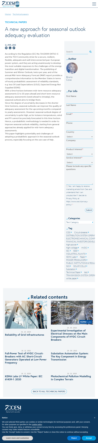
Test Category (72, 222)
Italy (52, 140)
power (8, 63)
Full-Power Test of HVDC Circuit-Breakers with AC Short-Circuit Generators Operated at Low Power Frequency (26, 358)
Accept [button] (89, 438)
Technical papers (21, 14)
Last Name (71, 105)
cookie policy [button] (37, 424)
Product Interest (74, 149)
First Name (71, 96)
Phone (69, 123)
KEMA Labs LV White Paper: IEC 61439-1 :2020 (23, 378)
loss (11, 84)
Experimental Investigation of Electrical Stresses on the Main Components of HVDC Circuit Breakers (69, 335)
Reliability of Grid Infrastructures (24, 334)
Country (70, 132)
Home (8, 14)
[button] (95, 418)
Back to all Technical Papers (49, 391)
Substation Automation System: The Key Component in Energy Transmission (69, 356)
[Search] (77, 51)
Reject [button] (74, 438)
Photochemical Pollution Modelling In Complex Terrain (71, 378)
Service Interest (74, 158)
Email (69, 114)
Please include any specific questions (78, 167)
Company (71, 140)
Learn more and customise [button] (17, 438)
